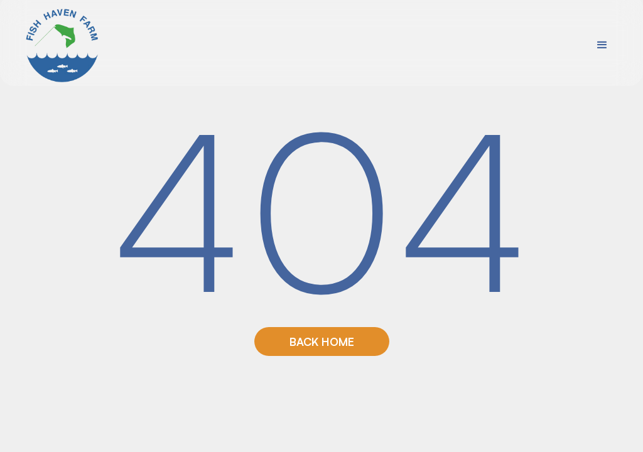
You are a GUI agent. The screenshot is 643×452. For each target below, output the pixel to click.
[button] (602, 45)
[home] (63, 45)
